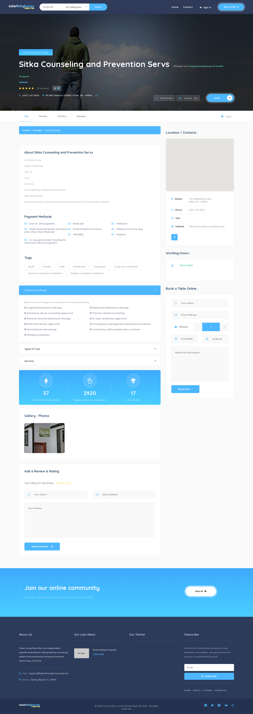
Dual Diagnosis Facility (35, 52)
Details (43, 116)
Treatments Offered (90, 290)
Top (26, 116)
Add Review (164, 98)
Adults (31, 266)
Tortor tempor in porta (104, 650)
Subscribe (209, 676)
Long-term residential (126, 266)
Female (47, 266)
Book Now (185, 389)
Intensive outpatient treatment (45, 273)
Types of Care (90, 348)
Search (98, 7)
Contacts (221, 690)
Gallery (62, 116)
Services (90, 360)
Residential (79, 266)
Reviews (81, 116)
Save (226, 116)
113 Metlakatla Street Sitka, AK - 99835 (69, 95)
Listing (207, 690)
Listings (37, 130)
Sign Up (200, 591)
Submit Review (42, 546)
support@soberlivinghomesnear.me (48, 673)
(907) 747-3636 (30, 95)
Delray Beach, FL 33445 (43, 679)
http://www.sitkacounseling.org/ (207, 226)
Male (62, 266)
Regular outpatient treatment (87, 273)
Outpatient (100, 266)
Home (175, 7)
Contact (188, 7)
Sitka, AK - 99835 (198, 201)
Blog (197, 690)
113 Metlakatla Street (200, 198)
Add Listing (231, 7)
